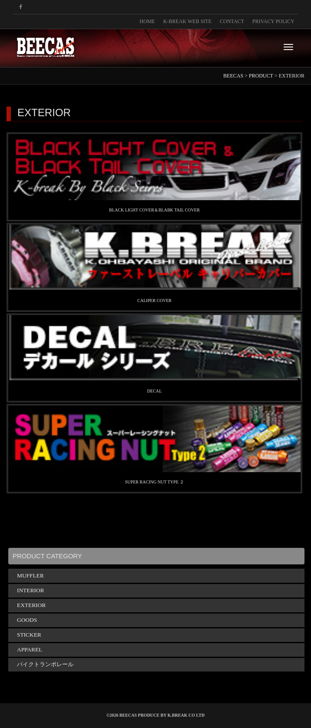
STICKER (29, 634)
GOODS (27, 620)
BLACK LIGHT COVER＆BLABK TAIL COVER (154, 210)
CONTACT (232, 21)
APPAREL (29, 649)
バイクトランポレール (45, 664)
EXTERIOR (31, 605)
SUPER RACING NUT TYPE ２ (154, 482)
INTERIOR (30, 590)
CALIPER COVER (154, 300)
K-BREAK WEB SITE (187, 21)
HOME (147, 21)
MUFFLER (30, 575)
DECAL (154, 391)
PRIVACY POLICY (273, 21)
